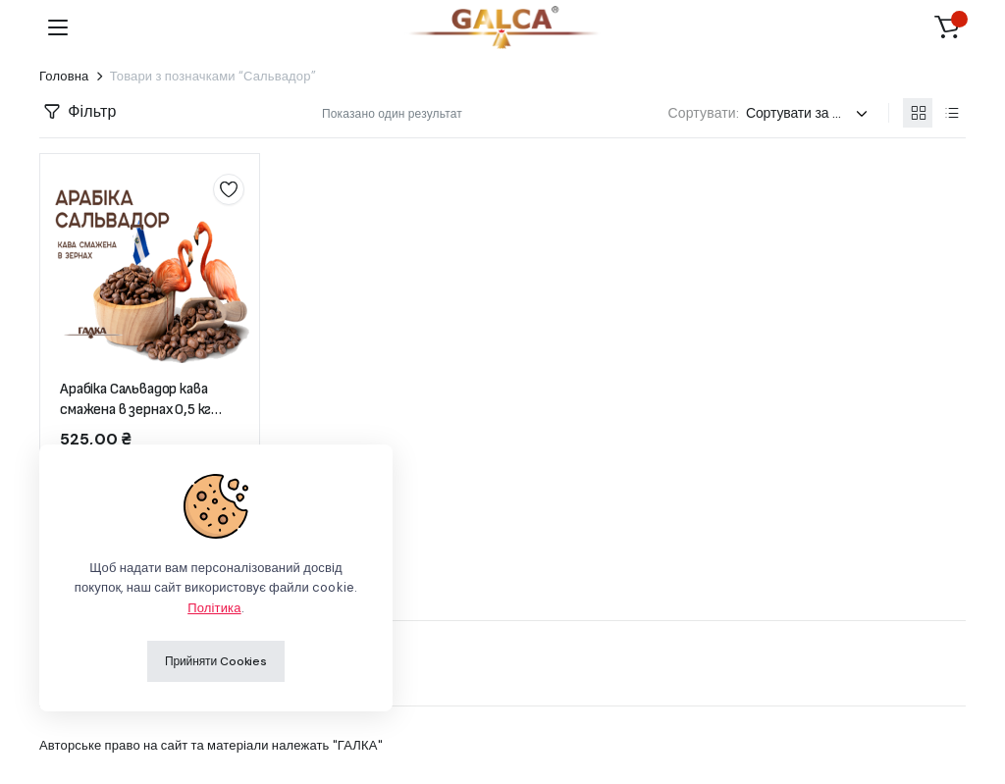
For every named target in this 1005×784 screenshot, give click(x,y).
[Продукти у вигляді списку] (951, 113)
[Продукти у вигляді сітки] (917, 113)
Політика (213, 608)
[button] (947, 27)
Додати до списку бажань (228, 189)
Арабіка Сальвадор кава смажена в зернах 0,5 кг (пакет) (135, 410)
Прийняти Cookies (216, 661)
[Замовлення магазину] (809, 113)
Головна (64, 76)
